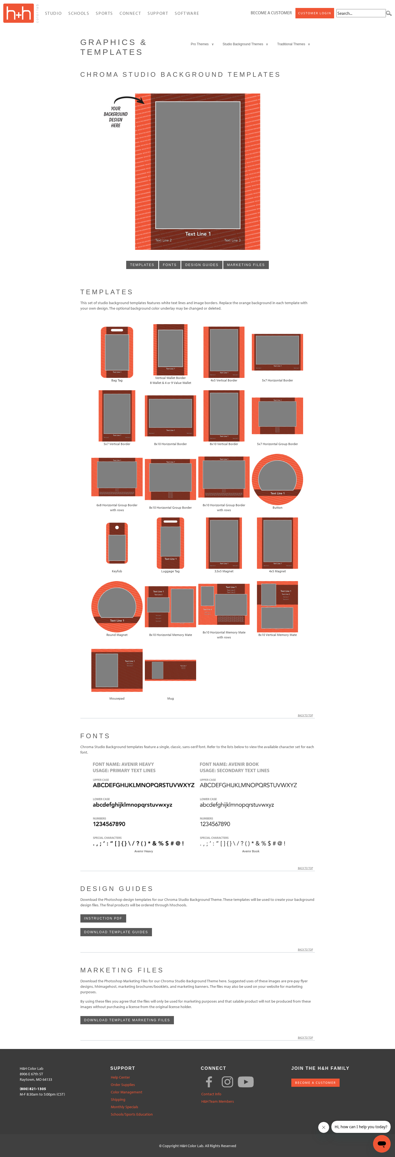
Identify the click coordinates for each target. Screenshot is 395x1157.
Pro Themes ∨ (202, 44)
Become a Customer (271, 12)
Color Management (126, 1092)
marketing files (246, 265)
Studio (53, 13)
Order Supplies (123, 1085)
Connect (130, 13)
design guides (201, 265)
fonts (170, 265)
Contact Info (211, 1094)
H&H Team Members (217, 1101)
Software (187, 13)
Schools (78, 13)
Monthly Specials (124, 1107)
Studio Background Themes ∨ (246, 44)
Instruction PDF (103, 918)
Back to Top (306, 715)
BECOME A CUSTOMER (315, 1082)
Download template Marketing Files (127, 1020)
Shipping (118, 1100)
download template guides (116, 932)
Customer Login (314, 13)
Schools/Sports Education (132, 1114)
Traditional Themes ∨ (293, 44)
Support (158, 13)
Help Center (120, 1077)
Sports (104, 13)
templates (142, 265)
